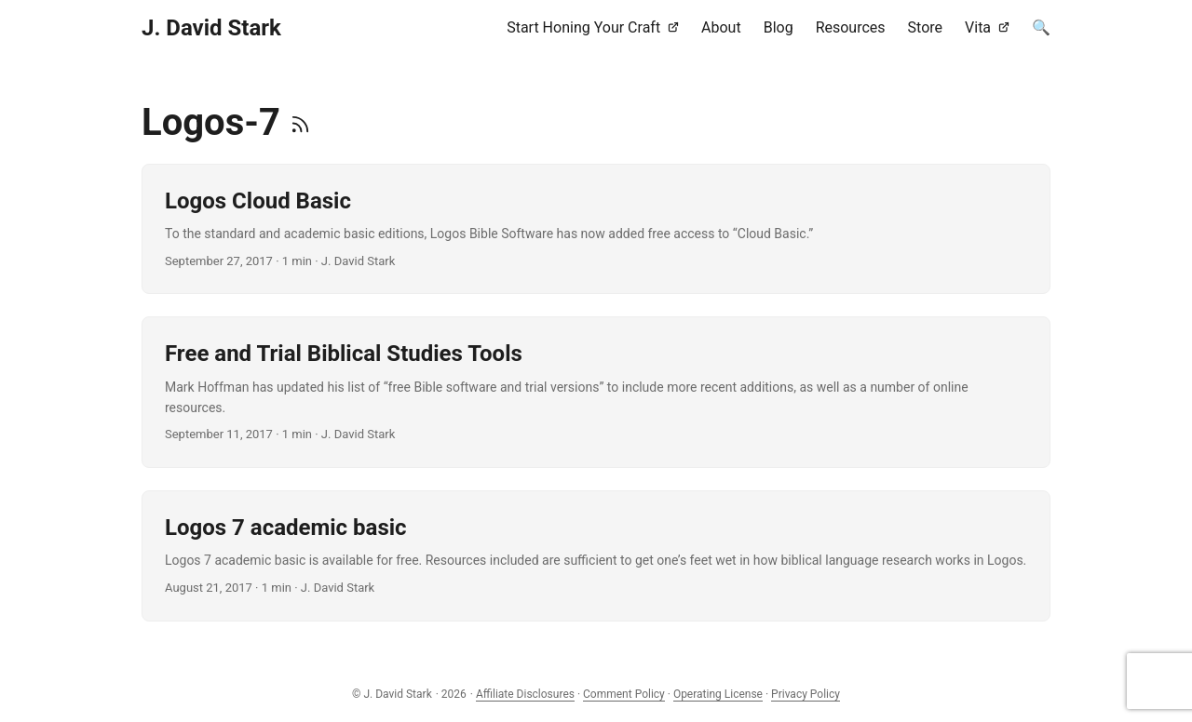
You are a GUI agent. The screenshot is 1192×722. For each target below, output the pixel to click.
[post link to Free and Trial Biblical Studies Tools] (596, 392)
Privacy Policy (805, 694)
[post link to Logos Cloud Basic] (596, 229)
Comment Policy (624, 694)
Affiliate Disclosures (525, 694)
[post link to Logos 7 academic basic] (596, 555)
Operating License (718, 694)
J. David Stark (211, 28)
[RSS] (300, 122)
